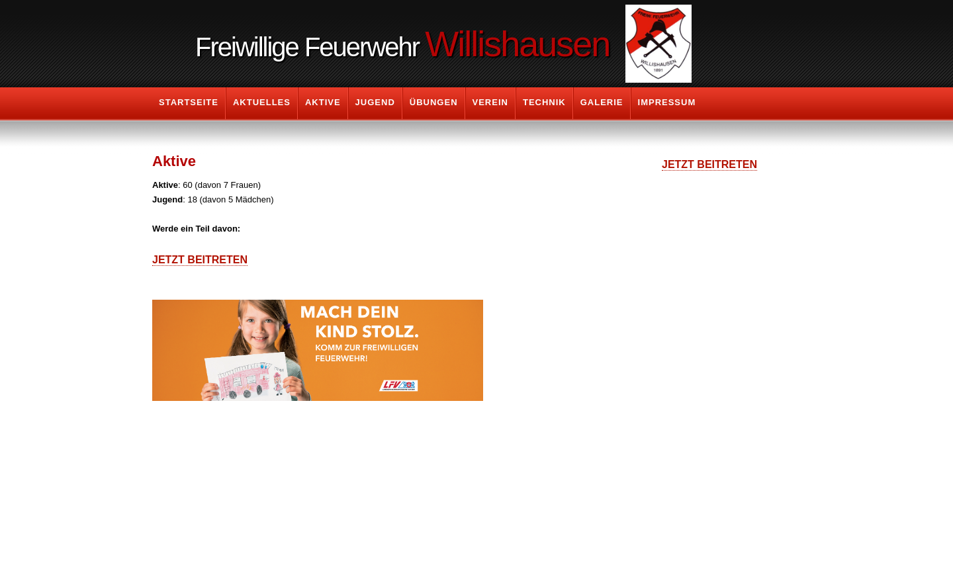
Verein (490, 102)
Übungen (434, 102)
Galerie (601, 102)
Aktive (323, 102)
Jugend (375, 102)
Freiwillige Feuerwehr (402, 44)
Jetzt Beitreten (200, 259)
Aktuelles (262, 102)
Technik (544, 102)
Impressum (667, 102)
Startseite (188, 102)
